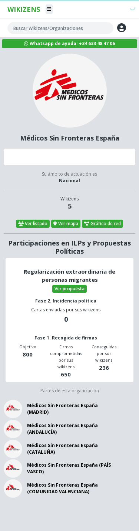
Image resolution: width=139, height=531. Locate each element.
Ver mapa (65, 223)
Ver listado (33, 223)
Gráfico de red (102, 223)
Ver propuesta (69, 288)
